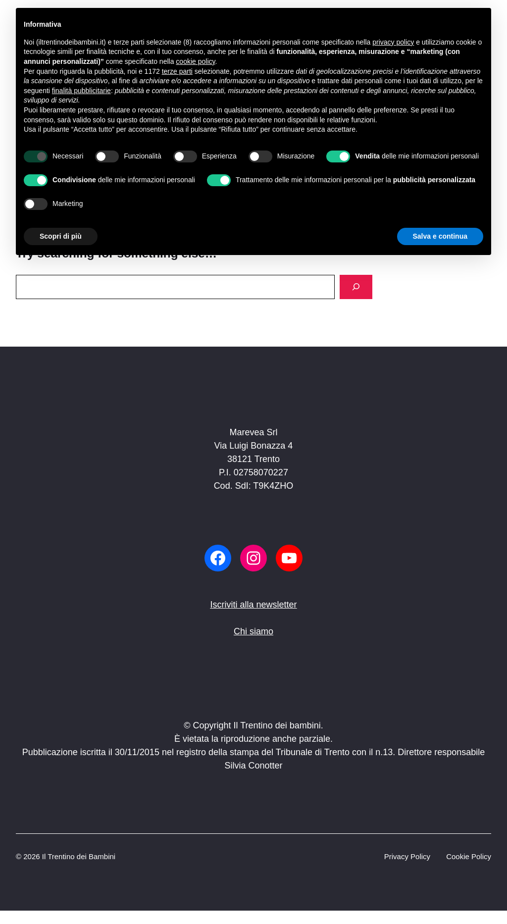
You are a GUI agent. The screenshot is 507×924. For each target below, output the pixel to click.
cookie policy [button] (195, 61)
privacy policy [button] (393, 42)
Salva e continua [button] (440, 236)
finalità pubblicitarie (81, 91)
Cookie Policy (468, 856)
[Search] (356, 287)
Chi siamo (253, 631)
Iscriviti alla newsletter (253, 605)
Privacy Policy (407, 856)
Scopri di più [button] (61, 236)
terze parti (177, 71)
